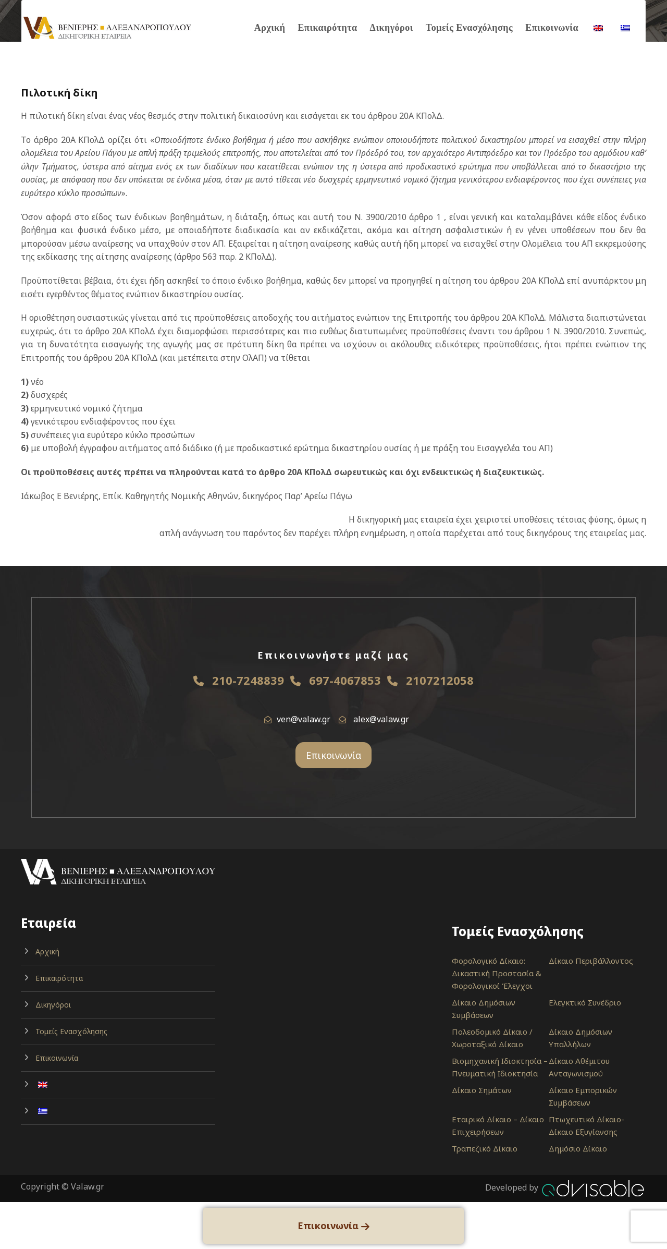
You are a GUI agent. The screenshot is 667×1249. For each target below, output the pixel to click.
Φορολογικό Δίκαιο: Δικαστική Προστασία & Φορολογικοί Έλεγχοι (496, 973)
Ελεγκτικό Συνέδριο (585, 1002)
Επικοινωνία (551, 27)
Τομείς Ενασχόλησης (469, 27)
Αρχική (270, 27)
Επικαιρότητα (327, 27)
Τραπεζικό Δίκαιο (484, 1148)
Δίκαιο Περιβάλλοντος (591, 960)
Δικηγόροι (391, 27)
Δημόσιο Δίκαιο (578, 1148)
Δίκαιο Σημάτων (482, 1090)
